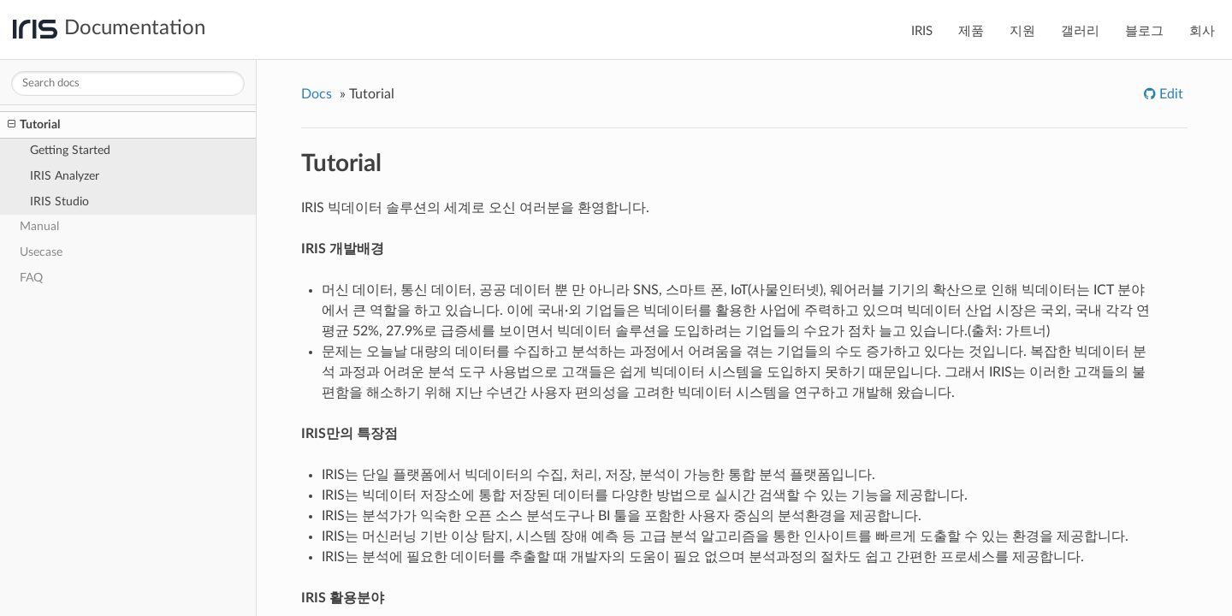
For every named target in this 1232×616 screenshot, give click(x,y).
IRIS (922, 31)
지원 (1022, 31)
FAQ (31, 277)
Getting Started (70, 150)
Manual (39, 226)
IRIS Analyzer (64, 175)
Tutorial (34, 125)
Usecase (41, 252)
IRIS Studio (59, 201)
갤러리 (1080, 31)
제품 (971, 31)
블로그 (1144, 31)
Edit (1169, 94)
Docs (316, 94)
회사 (1202, 31)
